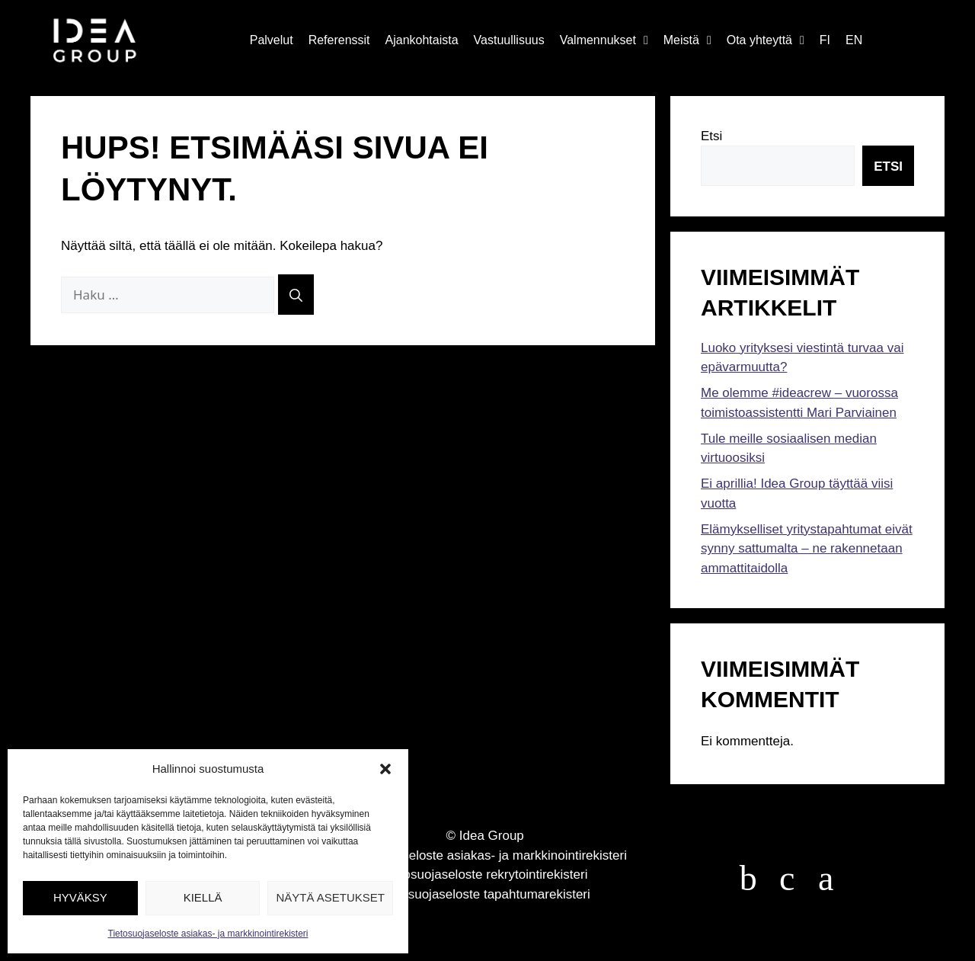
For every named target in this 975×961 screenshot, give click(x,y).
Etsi (711, 136)
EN (854, 40)
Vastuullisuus (509, 40)
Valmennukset (604, 40)
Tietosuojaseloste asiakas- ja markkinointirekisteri (208, 933)
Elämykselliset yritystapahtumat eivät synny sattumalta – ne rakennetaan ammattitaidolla (807, 548)
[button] (385, 769)
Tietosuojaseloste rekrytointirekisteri (485, 874)
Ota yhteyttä (765, 40)
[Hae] (296, 294)
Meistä (687, 40)
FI (825, 40)
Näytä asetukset (330, 897)
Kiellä (203, 897)
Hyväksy (80, 897)
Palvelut (271, 40)
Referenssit (339, 40)
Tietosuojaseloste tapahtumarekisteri (485, 894)
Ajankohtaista (422, 40)
